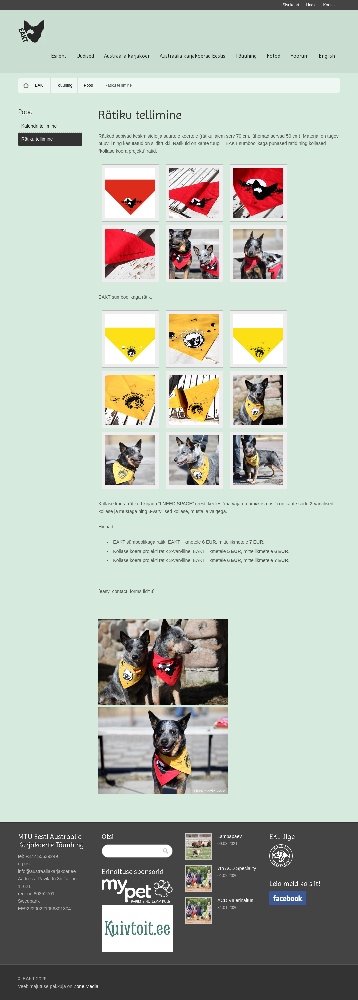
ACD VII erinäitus (235, 900)
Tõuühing (246, 55)
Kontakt (330, 5)
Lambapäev (229, 836)
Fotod (273, 55)
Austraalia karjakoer (127, 55)
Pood (88, 85)
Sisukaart (291, 5)
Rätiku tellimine (37, 139)
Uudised (85, 55)
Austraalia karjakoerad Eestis (192, 55)
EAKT (40, 85)
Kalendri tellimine (39, 126)
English (327, 55)
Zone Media (86, 986)
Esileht (58, 55)
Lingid (311, 5)
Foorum (299, 55)
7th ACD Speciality (236, 868)
